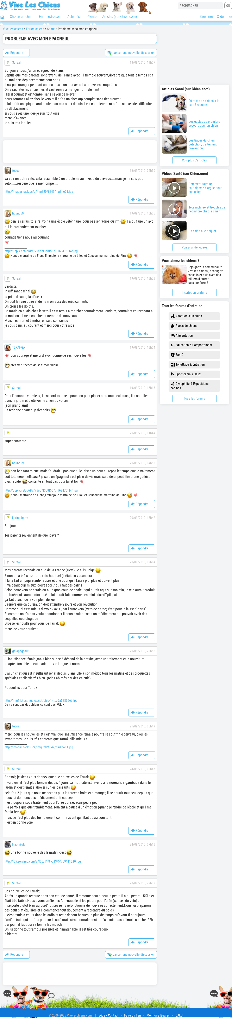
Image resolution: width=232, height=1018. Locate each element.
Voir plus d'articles (194, 160)
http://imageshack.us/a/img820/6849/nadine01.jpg (39, 192)
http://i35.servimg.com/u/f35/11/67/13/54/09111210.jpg (43, 861)
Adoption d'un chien (186, 316)
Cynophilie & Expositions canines (189, 386)
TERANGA (18, 347)
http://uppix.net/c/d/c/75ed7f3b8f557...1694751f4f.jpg (41, 251)
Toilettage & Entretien (188, 364)
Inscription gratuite (194, 292)
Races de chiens (184, 326)
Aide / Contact (108, 1015)
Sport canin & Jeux (186, 374)
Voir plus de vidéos (194, 247)
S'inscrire (206, 16)
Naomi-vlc (18, 844)
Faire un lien (132, 1015)
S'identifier (224, 16)
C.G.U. (179, 1015)
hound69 (18, 213)
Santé (177, 355)
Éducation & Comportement (191, 345)
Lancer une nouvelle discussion (131, 53)
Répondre (14, 53)
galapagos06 (20, 651)
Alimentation (182, 335)
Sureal (16, 62)
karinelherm (20, 518)
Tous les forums (194, 398)
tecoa (16, 171)
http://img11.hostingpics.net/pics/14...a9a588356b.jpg (41, 701)
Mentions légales (158, 1015)
